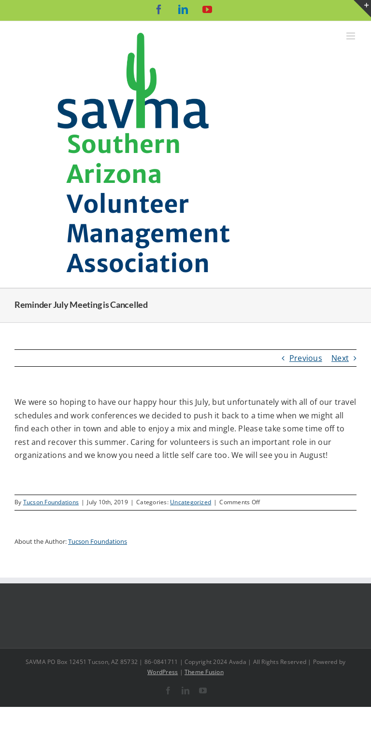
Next (340, 358)
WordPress (162, 672)
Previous (305, 358)
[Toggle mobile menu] (351, 36)
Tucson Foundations (51, 502)
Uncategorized (190, 502)
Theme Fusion (204, 672)
